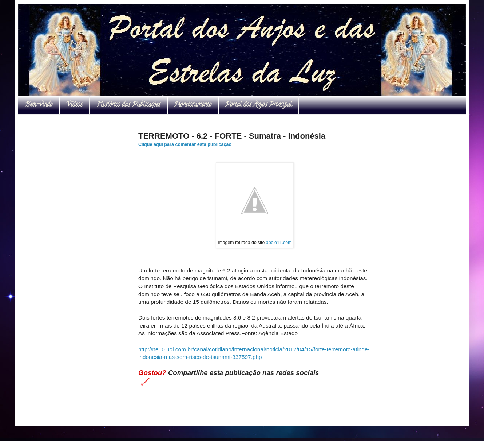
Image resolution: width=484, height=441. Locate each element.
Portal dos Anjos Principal (258, 105)
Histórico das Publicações (128, 105)
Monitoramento (192, 105)
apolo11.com (279, 242)
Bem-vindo (38, 105)
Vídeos (74, 105)
